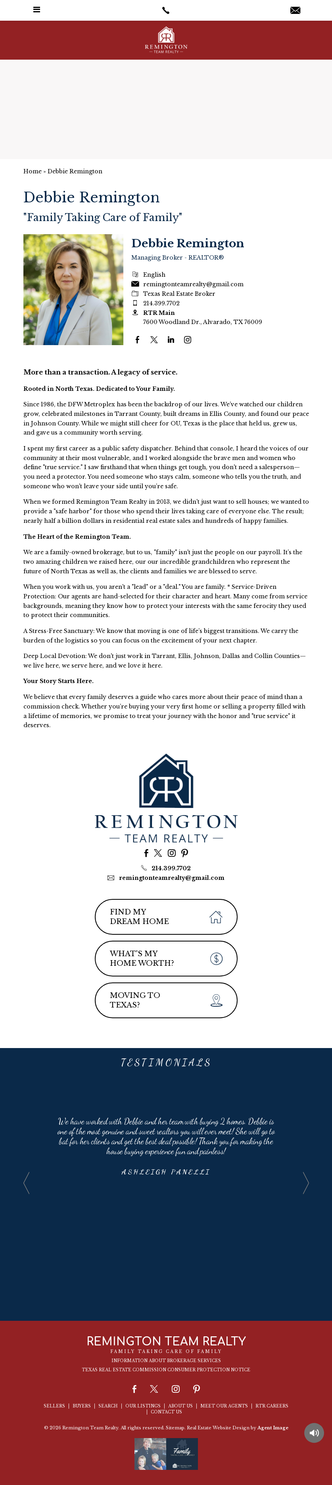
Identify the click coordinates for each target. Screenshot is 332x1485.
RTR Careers (271, 1406)
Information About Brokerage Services (166, 1360)
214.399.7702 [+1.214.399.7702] (161, 303)
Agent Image (272, 1428)
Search (108, 1406)
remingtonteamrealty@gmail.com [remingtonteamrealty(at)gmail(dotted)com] (193, 284)
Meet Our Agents (224, 1406)
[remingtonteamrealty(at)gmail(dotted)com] (295, 11)
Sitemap (175, 1428)
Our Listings (143, 1406)
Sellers (54, 1406)
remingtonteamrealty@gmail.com (172, 877)
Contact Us (166, 1412)
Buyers (82, 1406)
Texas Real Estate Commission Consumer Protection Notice (166, 1369)
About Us (180, 1406)
